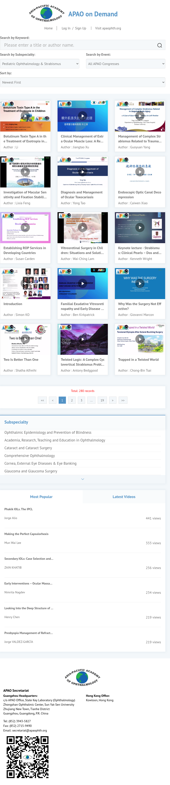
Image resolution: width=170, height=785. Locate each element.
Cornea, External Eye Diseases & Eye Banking (40, 463)
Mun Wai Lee (12, 543)
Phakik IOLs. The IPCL (18, 509)
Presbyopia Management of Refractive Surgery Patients (28, 633)
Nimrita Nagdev (14, 592)
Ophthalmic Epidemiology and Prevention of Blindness (48, 432)
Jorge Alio (10, 518)
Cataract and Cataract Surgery (28, 447)
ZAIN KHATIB (13, 567)
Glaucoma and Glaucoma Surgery (30, 471)
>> (123, 400)
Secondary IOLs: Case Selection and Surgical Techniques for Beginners (28, 559)
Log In (66, 28)
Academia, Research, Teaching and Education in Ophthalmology (54, 440)
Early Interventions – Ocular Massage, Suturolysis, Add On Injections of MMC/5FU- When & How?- (28, 583)
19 (102, 400)
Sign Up (80, 28)
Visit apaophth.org (108, 28)
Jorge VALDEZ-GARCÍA (18, 642)
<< (42, 400)
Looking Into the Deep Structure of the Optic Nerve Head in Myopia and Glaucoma (28, 608)
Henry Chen (12, 617)
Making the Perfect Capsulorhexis (26, 534)
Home (48, 28)
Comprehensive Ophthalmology (29, 455)
